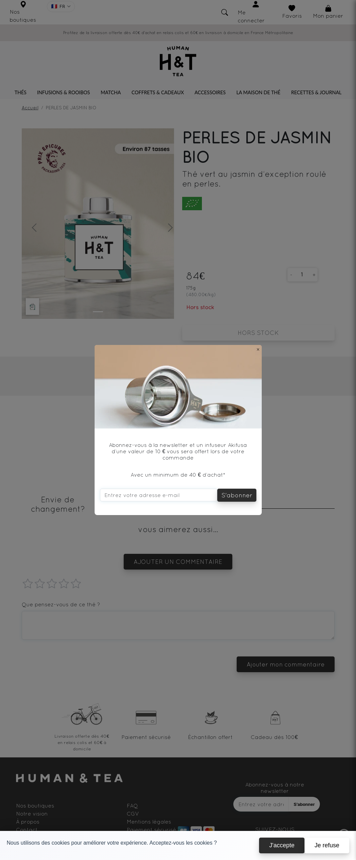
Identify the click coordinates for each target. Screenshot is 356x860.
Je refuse (327, 845)
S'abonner (236, 495)
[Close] (258, 349)
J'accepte (281, 845)
